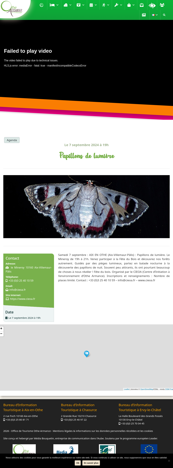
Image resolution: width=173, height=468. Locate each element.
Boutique (133, 5)
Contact (142, 5)
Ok (77, 462)
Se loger (57, 5)
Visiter (83, 5)
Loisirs (108, 5)
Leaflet (126, 389)
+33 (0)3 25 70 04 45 (132, 423)
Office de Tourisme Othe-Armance (31, 431)
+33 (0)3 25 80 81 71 (17, 419)
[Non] (169, 460)
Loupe (152, 5)
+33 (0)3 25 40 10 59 (21, 280)
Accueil (42, 5)
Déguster (70, 5)
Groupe (162, 5)
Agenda (96, 5)
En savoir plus (91, 462)
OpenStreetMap (146, 389)
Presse (144, 15)
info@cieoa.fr (17, 290)
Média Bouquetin (44, 438)
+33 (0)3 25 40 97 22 (75, 419)
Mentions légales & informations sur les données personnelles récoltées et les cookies (103, 431)
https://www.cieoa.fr (22, 299)
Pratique (121, 5)
